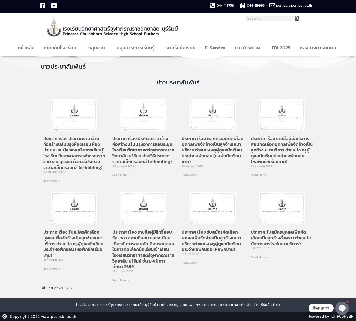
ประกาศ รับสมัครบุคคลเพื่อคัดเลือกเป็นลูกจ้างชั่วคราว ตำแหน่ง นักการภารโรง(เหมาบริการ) (281, 237)
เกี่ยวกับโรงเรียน (61, 47)
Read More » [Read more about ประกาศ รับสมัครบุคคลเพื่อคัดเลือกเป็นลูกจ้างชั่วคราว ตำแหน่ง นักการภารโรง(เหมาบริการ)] (259, 257)
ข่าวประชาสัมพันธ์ (64, 66)
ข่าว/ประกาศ (249, 47)
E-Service (215, 47)
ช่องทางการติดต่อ (319, 47)
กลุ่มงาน (97, 47)
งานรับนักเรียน (181, 47)
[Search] (297, 18)
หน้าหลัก (26, 47)
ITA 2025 (281, 47)
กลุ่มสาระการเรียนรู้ (137, 47)
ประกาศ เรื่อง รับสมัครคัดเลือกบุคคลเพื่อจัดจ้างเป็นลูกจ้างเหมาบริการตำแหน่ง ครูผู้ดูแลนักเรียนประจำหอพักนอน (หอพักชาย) (211, 240)
